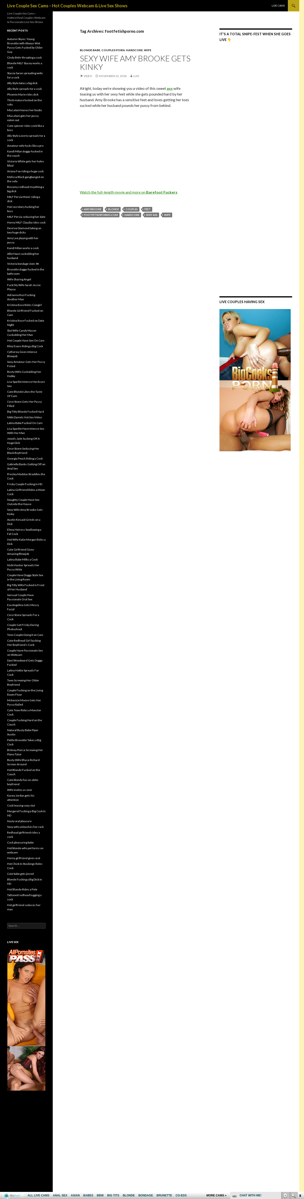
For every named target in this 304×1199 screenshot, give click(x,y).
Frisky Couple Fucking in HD (24, 484)
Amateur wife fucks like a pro (25, 145)
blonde (113, 209)
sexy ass (151, 214)
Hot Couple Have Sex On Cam (25, 340)
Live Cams (278, 5)
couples (132, 209)
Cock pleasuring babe (20, 842)
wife (167, 214)
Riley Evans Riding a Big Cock (25, 346)
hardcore (131, 214)
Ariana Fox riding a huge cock (25, 171)
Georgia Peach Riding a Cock (25, 458)
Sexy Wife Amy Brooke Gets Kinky (135, 63)
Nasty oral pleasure (19, 821)
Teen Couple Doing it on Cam (25, 635)
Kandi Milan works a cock (23, 248)
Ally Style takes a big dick (22, 83)
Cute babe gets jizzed (20, 873)
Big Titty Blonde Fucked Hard (25, 411)
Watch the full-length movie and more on (128, 192)
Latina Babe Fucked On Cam (25, 423)
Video (88, 76)
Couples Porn (113, 50)
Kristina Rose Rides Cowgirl (24, 305)
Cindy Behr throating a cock (24, 57)
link (300, 1125)
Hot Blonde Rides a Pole (22, 889)
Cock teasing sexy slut (21, 805)
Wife (147, 50)
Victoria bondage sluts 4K (23, 263)
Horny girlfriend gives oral (23, 858)
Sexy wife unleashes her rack (25, 827)
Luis (136, 76)
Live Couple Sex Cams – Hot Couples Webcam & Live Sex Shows (67, 5)
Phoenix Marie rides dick (22, 94)
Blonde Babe (90, 50)
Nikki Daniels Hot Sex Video (24, 417)
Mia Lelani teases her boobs (24, 110)
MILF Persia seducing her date (26, 217)
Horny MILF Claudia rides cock (26, 222)
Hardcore (134, 50)
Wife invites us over (19, 790)
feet (147, 209)
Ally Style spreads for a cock (24, 89)
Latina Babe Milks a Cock (22, 559)
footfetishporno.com (101, 214)
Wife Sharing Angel (19, 279)
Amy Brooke (92, 209)
